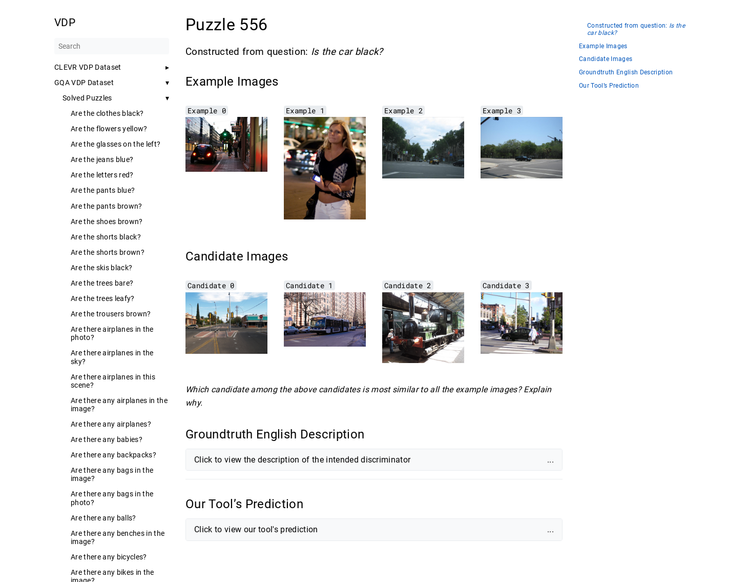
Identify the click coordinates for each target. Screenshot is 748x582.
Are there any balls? (103, 518)
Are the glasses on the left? (115, 144)
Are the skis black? (101, 268)
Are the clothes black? (107, 113)
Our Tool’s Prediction (609, 86)
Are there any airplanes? (111, 424)
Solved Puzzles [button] (87, 98)
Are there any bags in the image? (112, 474)
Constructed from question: (636, 29)
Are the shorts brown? (107, 252)
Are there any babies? (106, 439)
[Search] (111, 46)
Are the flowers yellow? (109, 129)
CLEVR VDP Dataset (87, 67)
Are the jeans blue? (102, 159)
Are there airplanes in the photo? (112, 333)
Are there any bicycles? (109, 557)
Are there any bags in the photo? (112, 498)
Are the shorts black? (106, 237)
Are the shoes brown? (107, 221)
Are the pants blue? (103, 190)
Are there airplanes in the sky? (112, 357)
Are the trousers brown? (111, 314)
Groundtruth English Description (626, 72)
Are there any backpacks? (113, 455)
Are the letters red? (102, 175)
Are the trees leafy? (103, 298)
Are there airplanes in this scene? (113, 381)
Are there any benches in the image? (117, 537)
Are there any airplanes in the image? (119, 404)
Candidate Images (605, 59)
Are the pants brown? (106, 206)
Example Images (603, 46)
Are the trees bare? (102, 283)
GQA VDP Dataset (84, 82)
